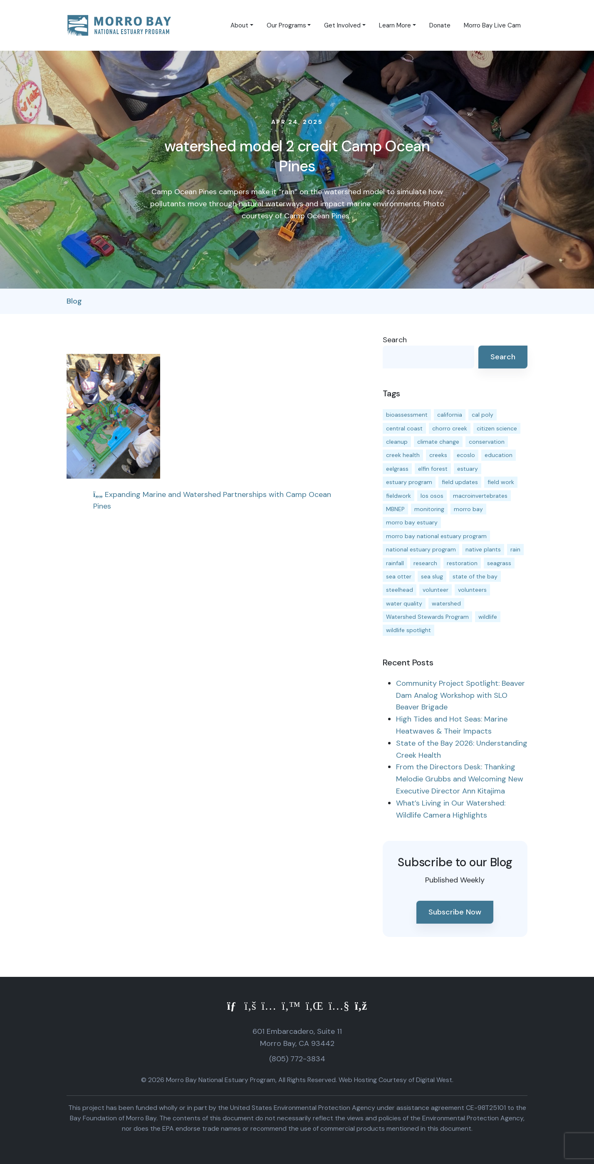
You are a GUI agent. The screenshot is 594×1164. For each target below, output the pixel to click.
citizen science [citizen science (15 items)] (497, 428)
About (239, 25)
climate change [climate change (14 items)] (438, 441)
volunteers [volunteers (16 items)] (472, 589)
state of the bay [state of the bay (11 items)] (475, 576)
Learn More (395, 25)
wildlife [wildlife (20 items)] (487, 616)
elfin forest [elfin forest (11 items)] (433, 468)
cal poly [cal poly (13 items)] (482, 414)
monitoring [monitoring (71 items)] (429, 509)
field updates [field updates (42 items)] (460, 482)
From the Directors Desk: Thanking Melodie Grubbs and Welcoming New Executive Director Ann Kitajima (459, 779)
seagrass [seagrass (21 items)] (499, 563)
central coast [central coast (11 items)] (404, 428)
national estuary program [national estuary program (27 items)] (421, 549)
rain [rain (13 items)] (515, 549)
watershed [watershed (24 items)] (446, 603)
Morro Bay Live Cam (492, 25)
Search (395, 340)
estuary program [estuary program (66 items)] (409, 482)
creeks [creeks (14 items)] (438, 455)
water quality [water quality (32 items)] (404, 603)
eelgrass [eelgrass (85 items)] (397, 468)
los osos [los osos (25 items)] (432, 495)
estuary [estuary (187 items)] (467, 468)
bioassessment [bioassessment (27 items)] (407, 414)
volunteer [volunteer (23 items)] (435, 589)
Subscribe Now (454, 912)
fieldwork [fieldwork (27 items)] (398, 495)
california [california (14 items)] (449, 414)
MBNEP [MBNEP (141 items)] (395, 509)
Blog (74, 301)
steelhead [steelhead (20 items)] (399, 589)
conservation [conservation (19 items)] (487, 441)
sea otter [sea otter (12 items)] (398, 576)
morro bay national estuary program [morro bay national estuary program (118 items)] (436, 536)
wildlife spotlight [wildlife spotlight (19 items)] (408, 630)
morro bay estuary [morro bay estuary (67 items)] (412, 522)
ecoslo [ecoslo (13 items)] (466, 455)
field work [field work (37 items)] (501, 482)
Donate (439, 25)
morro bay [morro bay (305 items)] (468, 509)
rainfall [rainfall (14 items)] (395, 563)
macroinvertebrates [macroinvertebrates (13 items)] (480, 495)
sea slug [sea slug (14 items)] (432, 576)
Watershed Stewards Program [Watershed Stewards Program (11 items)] (427, 616)
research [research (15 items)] (425, 563)
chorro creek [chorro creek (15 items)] (449, 428)
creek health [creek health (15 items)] (403, 455)
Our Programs (286, 25)
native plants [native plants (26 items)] (483, 549)
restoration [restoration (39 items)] (462, 563)
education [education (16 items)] (498, 455)
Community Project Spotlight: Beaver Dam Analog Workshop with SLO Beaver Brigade (460, 695)
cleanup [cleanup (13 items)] (397, 441)
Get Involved (342, 25)
